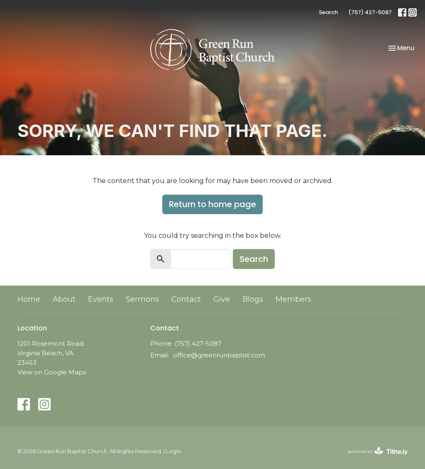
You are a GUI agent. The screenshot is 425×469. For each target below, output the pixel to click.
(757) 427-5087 (370, 12)
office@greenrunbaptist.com (219, 355)
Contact (186, 299)
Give (221, 299)
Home (28, 299)
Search (328, 12)
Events (100, 299)
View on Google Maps (51, 372)
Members (293, 299)
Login (173, 451)
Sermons (142, 299)
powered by (378, 451)
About (64, 299)
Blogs (252, 299)
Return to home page (212, 204)
